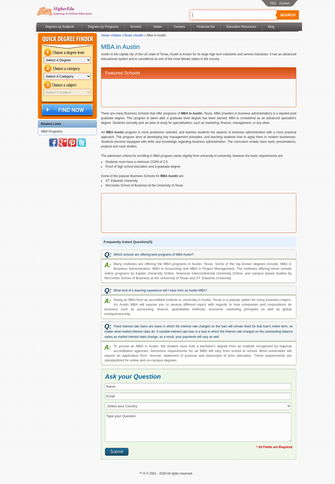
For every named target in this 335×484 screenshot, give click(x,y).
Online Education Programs (64, 11)
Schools (135, 27)
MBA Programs (51, 131)
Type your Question (198, 427)
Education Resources (241, 27)
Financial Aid (206, 27)
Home (105, 35)
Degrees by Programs (103, 27)
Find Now (66, 110)
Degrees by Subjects (59, 27)
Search (287, 15)
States (157, 27)
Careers (179, 27)
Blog (271, 27)
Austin (139, 35)
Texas (128, 35)
